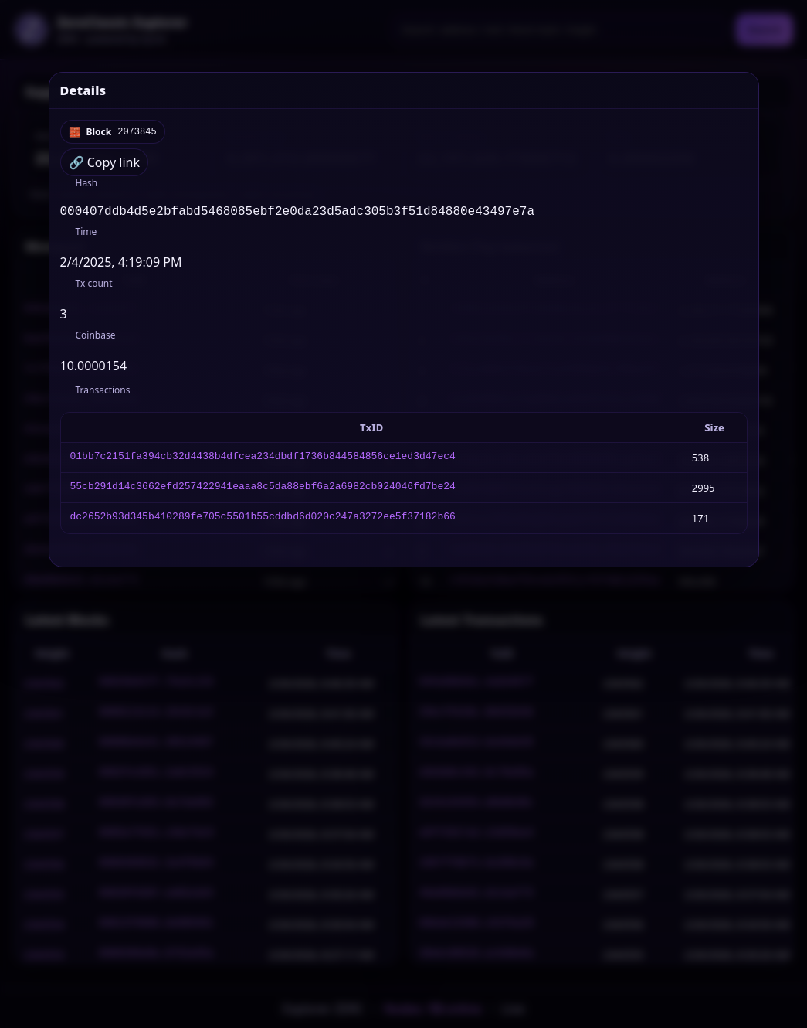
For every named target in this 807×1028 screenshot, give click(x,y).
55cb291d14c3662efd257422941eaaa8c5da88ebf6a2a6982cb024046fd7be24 (263, 491)
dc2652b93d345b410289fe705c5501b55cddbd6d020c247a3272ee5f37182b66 (263, 521)
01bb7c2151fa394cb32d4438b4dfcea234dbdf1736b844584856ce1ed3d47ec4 (263, 461)
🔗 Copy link (104, 162)
